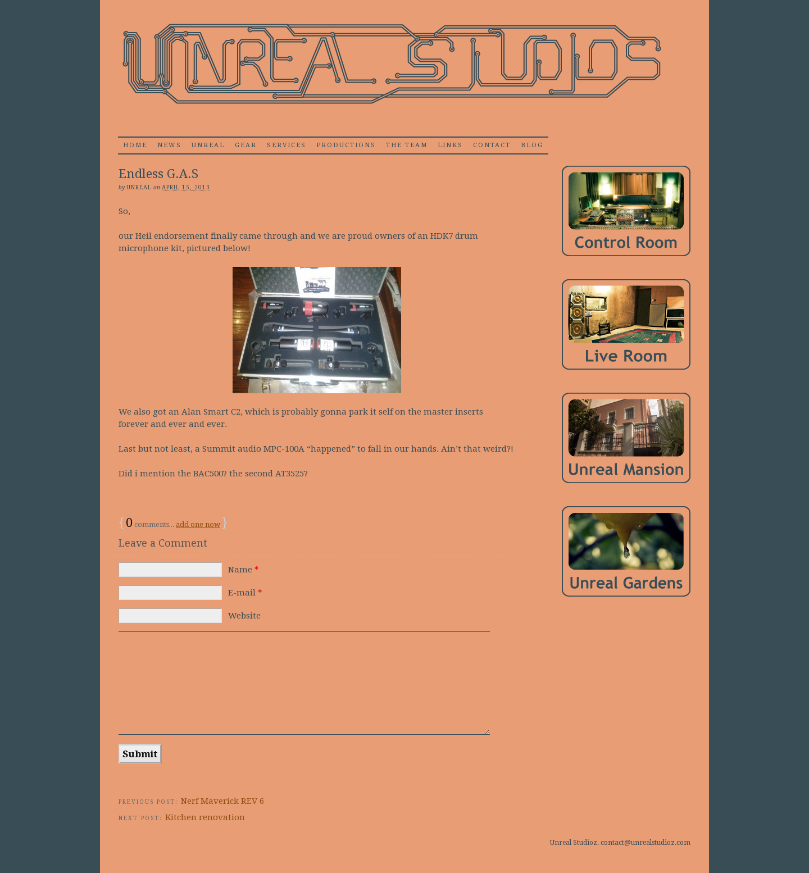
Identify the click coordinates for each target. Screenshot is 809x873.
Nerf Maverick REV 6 (222, 801)
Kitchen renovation (205, 817)
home (135, 145)
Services (286, 145)
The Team (407, 145)
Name (243, 570)
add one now (198, 524)
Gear (246, 145)
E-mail (245, 593)
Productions (346, 145)
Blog (532, 145)
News (169, 145)
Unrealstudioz (390, 64)
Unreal (208, 145)
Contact (492, 145)
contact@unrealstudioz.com (645, 843)
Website (244, 616)
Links (450, 145)
